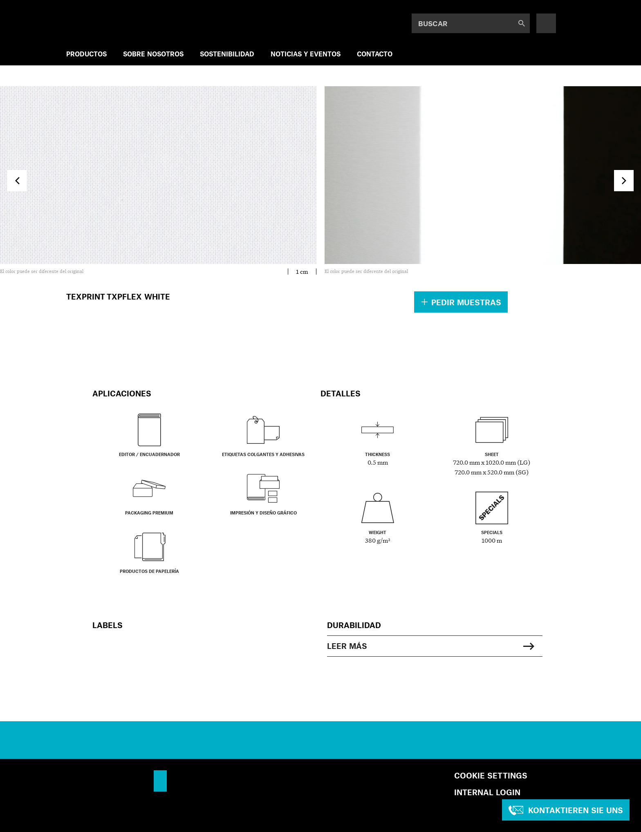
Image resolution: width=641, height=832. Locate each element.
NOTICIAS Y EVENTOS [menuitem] (306, 54)
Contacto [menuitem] (374, 54)
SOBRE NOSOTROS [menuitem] (153, 54)
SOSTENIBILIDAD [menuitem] (227, 54)
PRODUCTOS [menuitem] (86, 54)
